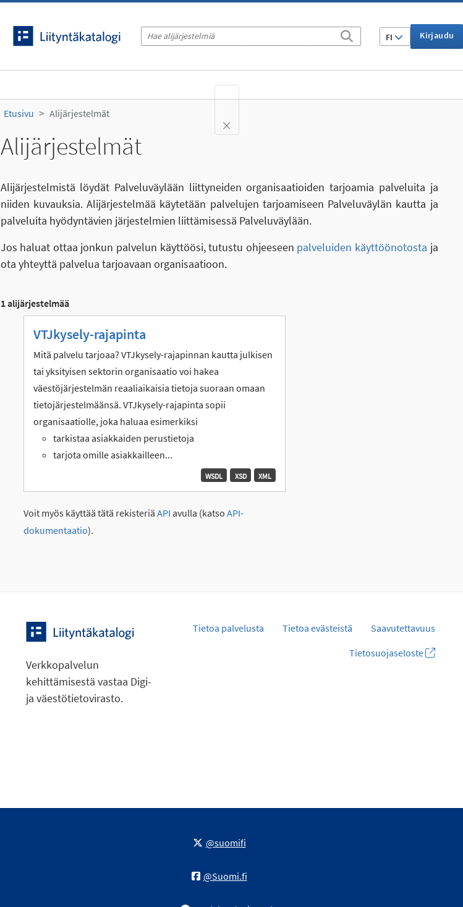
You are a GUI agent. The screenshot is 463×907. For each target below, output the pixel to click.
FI (394, 37)
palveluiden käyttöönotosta (362, 247)
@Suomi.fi (219, 876)
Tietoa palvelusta (228, 628)
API (164, 513)
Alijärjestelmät (79, 113)
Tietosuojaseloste (392, 653)
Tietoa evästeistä (317, 628)
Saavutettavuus (403, 628)
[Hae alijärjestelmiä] (251, 36)
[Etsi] (347, 34)
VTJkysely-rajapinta (89, 334)
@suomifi (219, 842)
